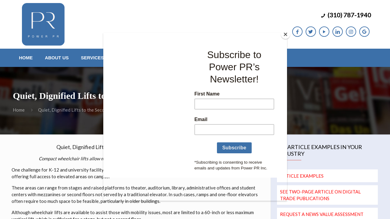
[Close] (285, 34)
